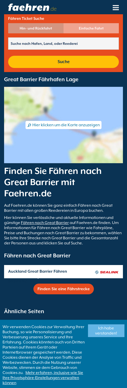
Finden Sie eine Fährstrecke (63, 289)
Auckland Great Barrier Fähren (37, 271)
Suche (64, 61)
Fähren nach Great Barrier (45, 222)
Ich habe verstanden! (106, 331)
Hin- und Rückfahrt (36, 28)
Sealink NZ (17, 281)
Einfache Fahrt (91, 28)
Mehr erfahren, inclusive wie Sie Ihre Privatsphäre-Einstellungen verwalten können (43, 377)
